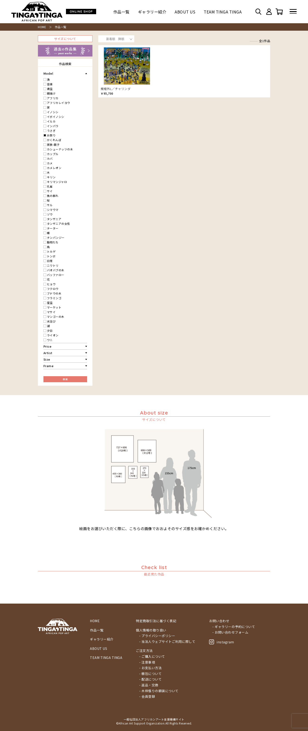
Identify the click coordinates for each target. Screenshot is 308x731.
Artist (47, 353)
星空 (50, 303)
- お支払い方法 (150, 668)
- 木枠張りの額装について (159, 691)
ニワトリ (53, 265)
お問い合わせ (219, 621)
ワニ (50, 340)
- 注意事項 (147, 662)
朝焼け (51, 93)
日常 (50, 261)
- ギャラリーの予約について (233, 627)
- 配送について (150, 679)
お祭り (51, 135)
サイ (50, 191)
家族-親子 (53, 144)
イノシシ (53, 112)
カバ (50, 158)
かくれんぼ (54, 140)
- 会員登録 (147, 696)
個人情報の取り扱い (151, 630)
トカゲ (51, 251)
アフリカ (53, 98)
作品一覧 (121, 12)
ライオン (53, 335)
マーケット (54, 307)
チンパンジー (56, 237)
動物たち (53, 242)
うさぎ (51, 131)
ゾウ (50, 214)
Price (47, 346)
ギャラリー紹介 (152, 12)
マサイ (51, 312)
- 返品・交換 (148, 685)
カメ (50, 163)
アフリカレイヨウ (58, 103)
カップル (53, 154)
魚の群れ (53, 196)
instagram (221, 642)
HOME (42, 27)
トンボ (51, 256)
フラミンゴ (54, 298)
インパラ (53, 126)
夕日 (50, 330)
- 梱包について (150, 673)
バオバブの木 (55, 270)
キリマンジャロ (57, 182)
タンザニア (54, 219)
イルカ (51, 121)
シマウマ (53, 210)
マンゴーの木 (55, 317)
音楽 (50, 84)
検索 (65, 379)
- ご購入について (152, 656)
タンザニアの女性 (58, 224)
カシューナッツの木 (60, 149)
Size (46, 359)
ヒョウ (51, 284)
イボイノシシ (55, 117)
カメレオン (54, 168)
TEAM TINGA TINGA (223, 12)
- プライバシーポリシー (157, 636)
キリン (51, 177)
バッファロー (55, 275)
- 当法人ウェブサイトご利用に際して (167, 641)
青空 (50, 89)
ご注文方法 (144, 650)
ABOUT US (185, 12)
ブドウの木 (54, 293)
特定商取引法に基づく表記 (156, 621)
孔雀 (50, 186)
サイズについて (65, 39)
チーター (53, 228)
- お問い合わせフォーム (230, 632)
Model (48, 73)
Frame (48, 366)
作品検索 (65, 64)
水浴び (51, 321)
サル (50, 205)
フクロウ (53, 289)
